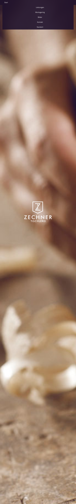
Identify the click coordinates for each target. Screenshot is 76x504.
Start (6, 2)
